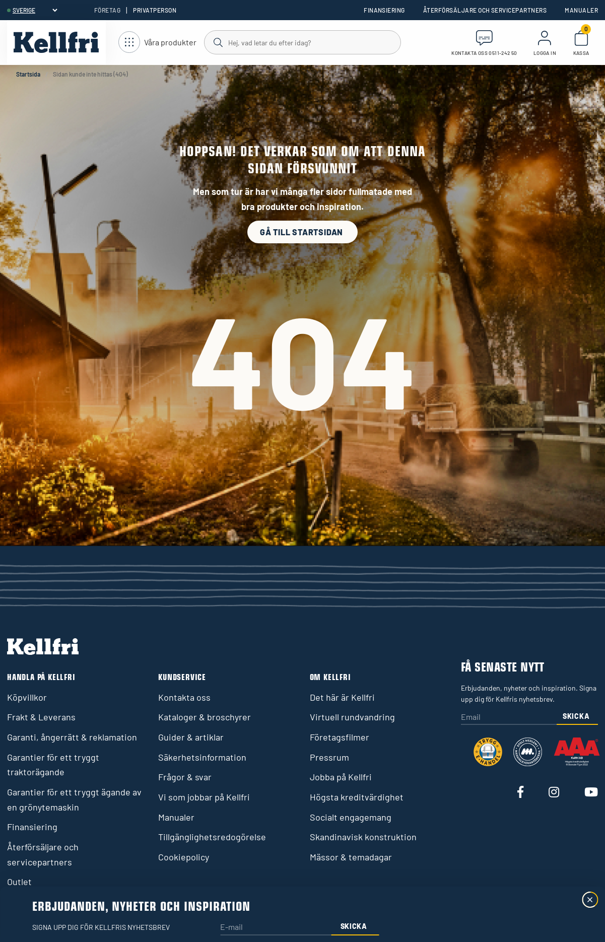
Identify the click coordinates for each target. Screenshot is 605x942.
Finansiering (384, 10)
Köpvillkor (27, 697)
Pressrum (329, 757)
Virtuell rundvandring (352, 716)
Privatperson (154, 10)
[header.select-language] (35, 10)
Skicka (576, 716)
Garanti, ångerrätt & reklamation (72, 737)
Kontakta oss (184, 697)
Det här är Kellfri (342, 697)
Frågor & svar (185, 776)
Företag (107, 10)
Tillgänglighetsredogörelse (212, 836)
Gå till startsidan (302, 232)
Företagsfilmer (339, 737)
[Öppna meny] (157, 42)
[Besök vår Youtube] (591, 792)
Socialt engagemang (350, 817)
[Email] (509, 717)
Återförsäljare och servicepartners (485, 10)
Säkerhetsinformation (202, 757)
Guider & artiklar (191, 737)
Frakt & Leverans (41, 716)
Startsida (28, 74)
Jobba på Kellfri (341, 776)
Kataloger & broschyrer (204, 716)
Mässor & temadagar (351, 856)
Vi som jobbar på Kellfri (204, 796)
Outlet (19, 881)
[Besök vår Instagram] (554, 792)
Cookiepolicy (183, 856)
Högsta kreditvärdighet (357, 796)
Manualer (581, 10)
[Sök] (302, 41)
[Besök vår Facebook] (520, 792)
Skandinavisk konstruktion (363, 836)
